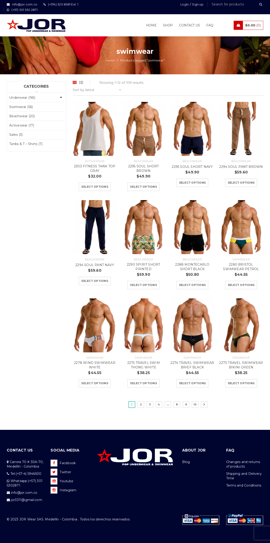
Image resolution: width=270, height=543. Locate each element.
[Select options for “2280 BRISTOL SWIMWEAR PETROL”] (241, 285)
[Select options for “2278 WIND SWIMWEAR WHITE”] (95, 383)
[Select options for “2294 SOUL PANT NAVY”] (95, 281)
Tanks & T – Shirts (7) (26, 144)
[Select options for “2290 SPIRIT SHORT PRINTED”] (143, 285)
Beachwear (143, 161)
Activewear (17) (21, 125)
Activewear (95, 161)
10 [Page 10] (195, 404)
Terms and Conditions (243, 485)
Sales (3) (16, 135)
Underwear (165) (22, 98)
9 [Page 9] (186, 404)
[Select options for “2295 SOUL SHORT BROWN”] (143, 187)
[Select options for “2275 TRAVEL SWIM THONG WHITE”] (143, 383)
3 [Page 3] (150, 404)
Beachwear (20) (22, 116)
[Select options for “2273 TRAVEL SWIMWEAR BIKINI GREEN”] (241, 383)
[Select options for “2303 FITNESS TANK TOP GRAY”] (95, 187)
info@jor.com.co (24, 493)
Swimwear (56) (21, 107)
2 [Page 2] (141, 404)
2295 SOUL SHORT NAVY (192, 167)
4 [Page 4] (159, 404)
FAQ (230, 450)
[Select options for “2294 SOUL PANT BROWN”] (241, 182)
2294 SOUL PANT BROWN (241, 167)
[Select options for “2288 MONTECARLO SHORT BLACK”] (192, 285)
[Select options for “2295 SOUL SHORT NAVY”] (192, 182)
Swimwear (241, 259)
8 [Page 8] (177, 404)
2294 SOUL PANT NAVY (94, 265)
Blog (186, 462)
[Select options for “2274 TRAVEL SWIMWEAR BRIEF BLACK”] (192, 383)
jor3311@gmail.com (26, 500)
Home (110, 60)
